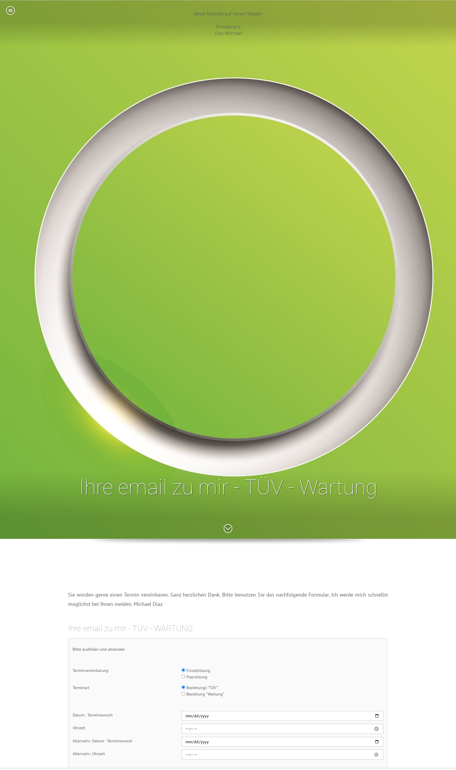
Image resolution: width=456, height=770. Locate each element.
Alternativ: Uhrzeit (89, 753)
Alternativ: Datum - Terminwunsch (102, 741)
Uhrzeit (79, 727)
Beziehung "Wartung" (202, 694)
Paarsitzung (194, 676)
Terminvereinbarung (90, 670)
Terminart (81, 687)
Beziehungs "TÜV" (199, 687)
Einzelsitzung (195, 670)
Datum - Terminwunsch (93, 715)
